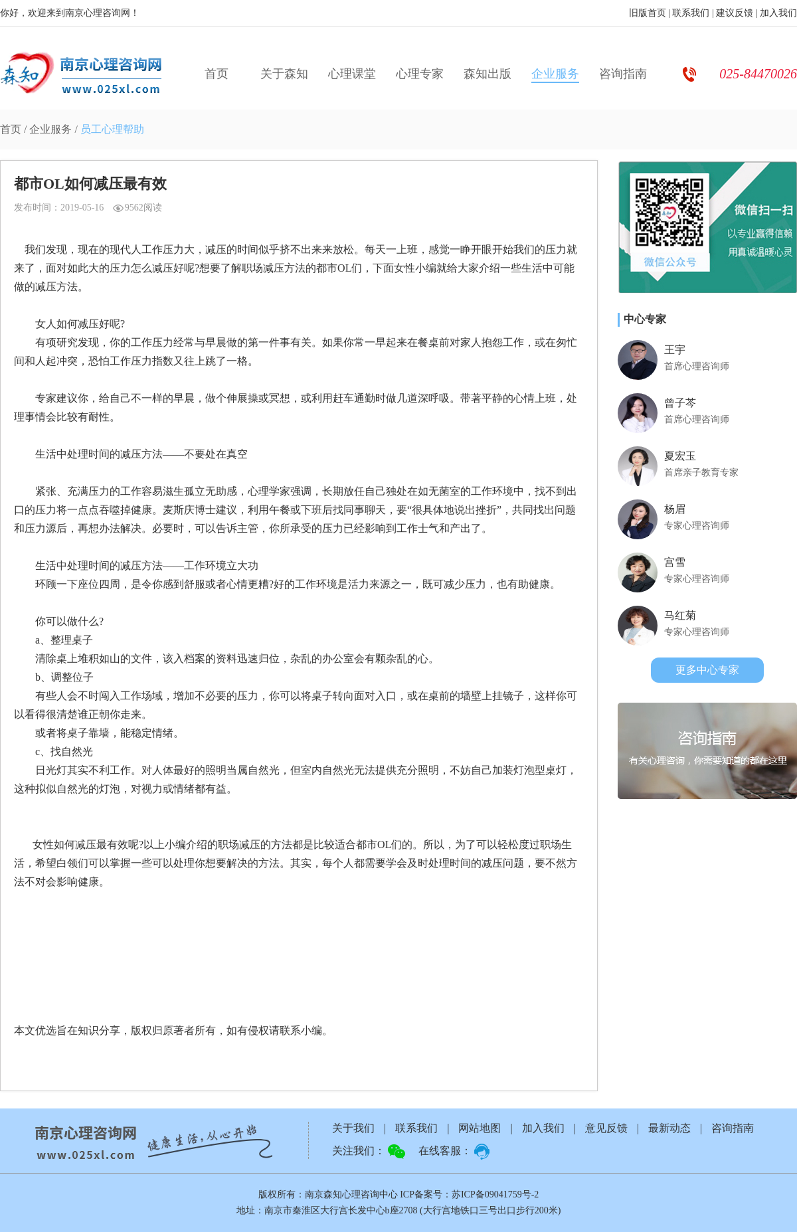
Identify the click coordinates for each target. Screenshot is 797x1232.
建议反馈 (734, 13)
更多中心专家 (707, 669)
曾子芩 (680, 402)
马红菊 (680, 615)
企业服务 (555, 73)
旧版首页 (647, 13)
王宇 (674, 349)
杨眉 (674, 509)
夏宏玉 (680, 456)
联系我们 (690, 13)
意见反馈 (606, 1128)
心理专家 (420, 73)
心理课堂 (352, 73)
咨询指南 (623, 73)
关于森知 (284, 73)
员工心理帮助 (112, 129)
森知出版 (487, 73)
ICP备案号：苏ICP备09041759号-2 (469, 1194)
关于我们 (353, 1128)
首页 (216, 73)
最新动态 (669, 1128)
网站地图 (479, 1128)
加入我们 (778, 13)
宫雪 (674, 562)
